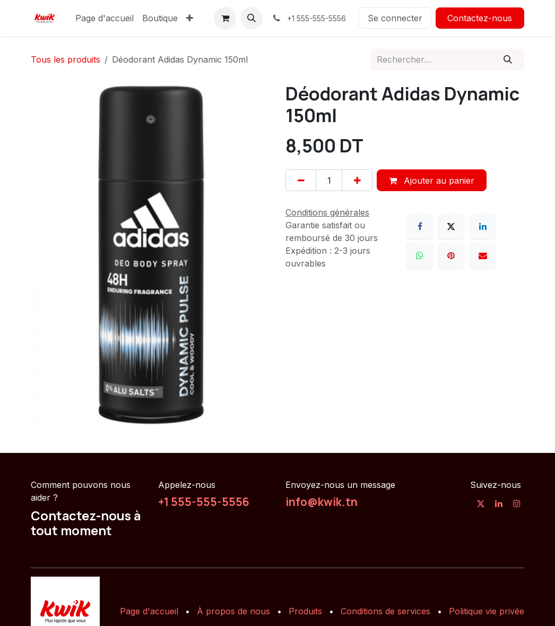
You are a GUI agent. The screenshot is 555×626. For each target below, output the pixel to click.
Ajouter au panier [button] (431, 180)
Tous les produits (65, 59)
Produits (305, 611)
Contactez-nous (479, 18)
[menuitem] (104, 18)
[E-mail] (483, 255)
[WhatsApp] (419, 255)
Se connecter (395, 18)
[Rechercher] (508, 59)
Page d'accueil (149, 611)
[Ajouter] (357, 180)
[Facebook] (419, 226)
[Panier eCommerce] (225, 18)
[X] (451, 226)
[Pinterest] (451, 255)
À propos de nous (233, 611)
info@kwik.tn (321, 501)
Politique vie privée (486, 611)
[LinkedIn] (483, 226)
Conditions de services (385, 611)
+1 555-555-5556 (203, 501)
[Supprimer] (300, 180)
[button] (251, 18)
